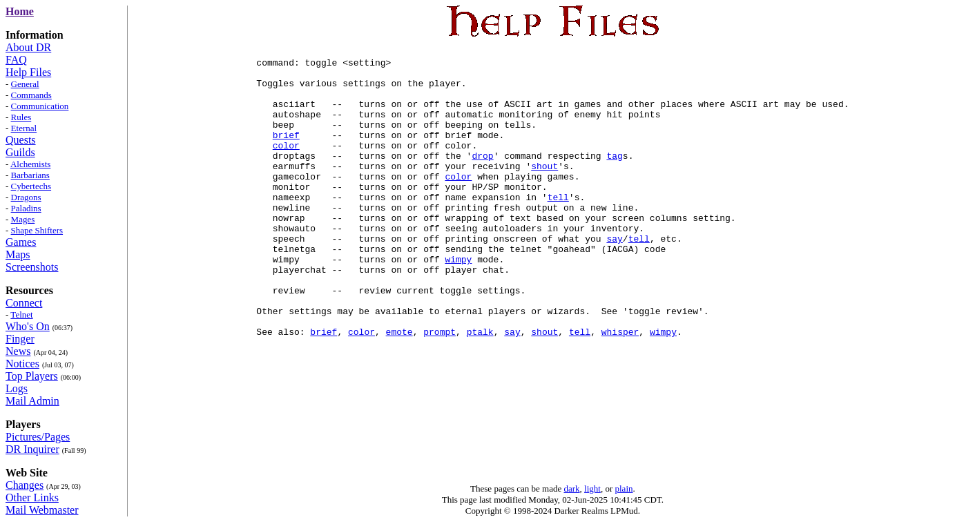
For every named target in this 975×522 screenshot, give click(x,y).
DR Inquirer (32, 449)
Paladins (26, 208)
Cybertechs (31, 186)
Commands (31, 95)
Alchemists (30, 164)
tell (558, 228)
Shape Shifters (37, 230)
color (286, 166)
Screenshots (32, 267)
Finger (20, 339)
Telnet (21, 314)
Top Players (32, 376)
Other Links (32, 497)
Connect (24, 303)
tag (614, 178)
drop (482, 178)
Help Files (28, 72)
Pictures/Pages (38, 437)
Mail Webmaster (42, 510)
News (18, 351)
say (614, 277)
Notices (22, 363)
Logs (17, 388)
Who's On (28, 326)
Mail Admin (32, 401)
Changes (25, 485)
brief (286, 153)
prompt (439, 389)
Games (21, 242)
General (25, 84)
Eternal (24, 128)
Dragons (26, 197)
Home (20, 11)
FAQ (16, 60)
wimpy (458, 302)
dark (571, 488)
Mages (23, 219)
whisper (620, 389)
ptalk (480, 389)
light (592, 488)
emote (399, 389)
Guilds (20, 152)
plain (624, 488)
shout (544, 190)
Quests (21, 140)
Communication (40, 106)
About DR (28, 47)
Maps (18, 254)
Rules (21, 117)
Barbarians (30, 175)
